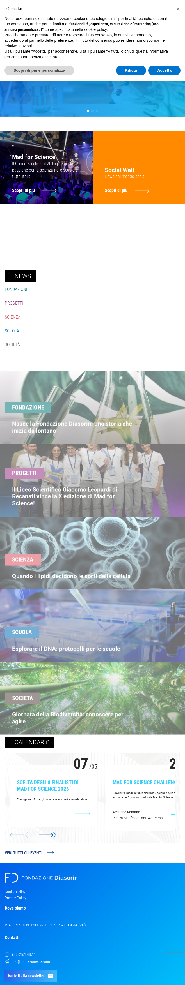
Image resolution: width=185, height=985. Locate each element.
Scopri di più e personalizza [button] (39, 70)
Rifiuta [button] (131, 70)
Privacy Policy (15, 898)
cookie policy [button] (95, 29)
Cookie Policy (15, 892)
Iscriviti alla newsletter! (31, 976)
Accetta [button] (164, 70)
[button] (88, 111)
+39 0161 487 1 (20, 954)
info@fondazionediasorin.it (29, 961)
